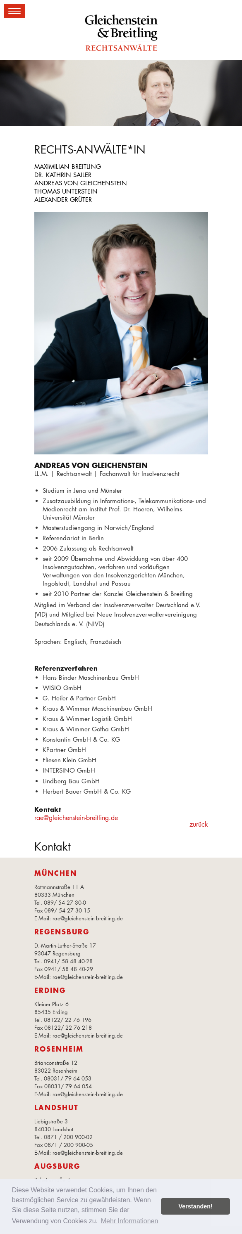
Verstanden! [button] (196, 1206)
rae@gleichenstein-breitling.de (76, 817)
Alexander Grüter (63, 199)
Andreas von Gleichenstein (80, 183)
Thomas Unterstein (66, 191)
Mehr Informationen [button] (129, 1221)
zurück (198, 824)
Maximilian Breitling (67, 166)
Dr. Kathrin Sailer (62, 175)
